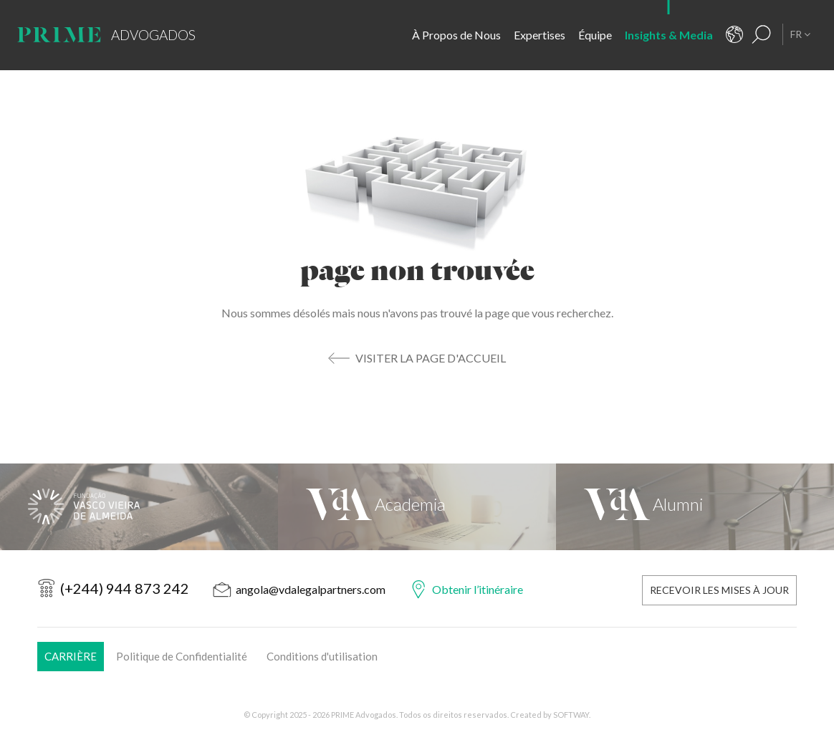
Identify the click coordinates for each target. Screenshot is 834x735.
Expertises (539, 35)
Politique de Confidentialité (181, 656)
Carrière (70, 656)
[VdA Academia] (417, 506)
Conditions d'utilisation (322, 656)
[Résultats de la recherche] (762, 34)
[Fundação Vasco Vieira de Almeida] (139, 506)
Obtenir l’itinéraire (477, 589)
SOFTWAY (571, 714)
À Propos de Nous (456, 35)
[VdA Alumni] (695, 506)
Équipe (595, 35)
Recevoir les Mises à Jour (719, 590)
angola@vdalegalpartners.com (310, 589)
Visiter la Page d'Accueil (430, 358)
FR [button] (800, 34)
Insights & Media (669, 35)
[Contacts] (734, 34)
